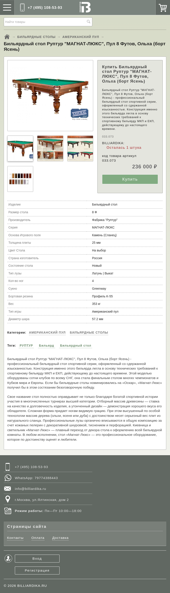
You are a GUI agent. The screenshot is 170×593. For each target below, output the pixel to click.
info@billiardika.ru (30, 489)
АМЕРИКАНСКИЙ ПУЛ (80, 37)
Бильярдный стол (75, 345)
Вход (37, 558)
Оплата (37, 538)
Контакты (15, 538)
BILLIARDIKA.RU (32, 585)
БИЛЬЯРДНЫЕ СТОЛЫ (36, 37)
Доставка (60, 538)
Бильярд (46, 345)
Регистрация (37, 570)
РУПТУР (26, 345)
